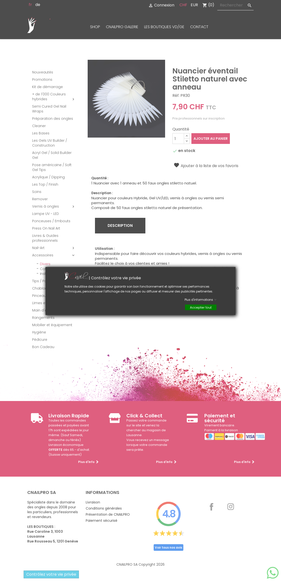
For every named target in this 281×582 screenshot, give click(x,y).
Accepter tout (201, 307)
